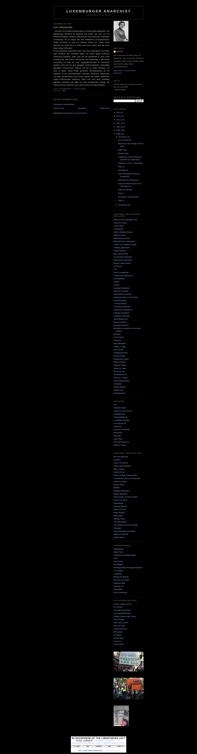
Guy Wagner (119, 564)
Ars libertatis (118, 229)
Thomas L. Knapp (121, 378)
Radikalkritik (118, 503)
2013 (118, 116)
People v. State (119, 347)
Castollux (117, 460)
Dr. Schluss (118, 607)
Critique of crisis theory (123, 411)
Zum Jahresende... (125, 140)
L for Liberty (118, 571)
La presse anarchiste (122, 307)
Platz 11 (121, 193)
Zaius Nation (119, 644)
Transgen (117, 528)
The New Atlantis (120, 522)
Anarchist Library (120, 223)
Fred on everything (121, 272)
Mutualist (117, 334)
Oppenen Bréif (119, 583)
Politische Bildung (125, 190)
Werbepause (123, 170)
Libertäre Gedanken (121, 313)
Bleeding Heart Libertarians (124, 241)
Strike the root (119, 371)
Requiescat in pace (121, 359)
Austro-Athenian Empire (123, 232)
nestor (119, 51)
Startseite (82, 108)
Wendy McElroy (120, 387)
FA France (118, 266)
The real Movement (121, 442)
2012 (118, 120)
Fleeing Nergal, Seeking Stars (125, 475)
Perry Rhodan (119, 619)
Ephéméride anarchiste (123, 260)
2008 (118, 134)
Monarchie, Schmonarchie (128, 197)
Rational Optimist (120, 506)
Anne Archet (118, 226)
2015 (118, 113)
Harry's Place (119, 485)
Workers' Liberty (120, 445)
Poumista (117, 436)
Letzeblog (117, 574)
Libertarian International (123, 310)
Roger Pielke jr (119, 512)
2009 (118, 130)
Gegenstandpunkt (121, 417)
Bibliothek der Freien (122, 238)
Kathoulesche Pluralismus (128, 180)
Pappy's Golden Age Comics (125, 616)
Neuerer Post (58, 108)
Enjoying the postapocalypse (125, 555)
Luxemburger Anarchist (98, 11)
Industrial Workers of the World (126, 297)
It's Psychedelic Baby (122, 613)
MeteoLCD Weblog (121, 577)
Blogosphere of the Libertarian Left (98, 743)
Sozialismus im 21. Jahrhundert (130, 163)
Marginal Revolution (121, 491)
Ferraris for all (119, 472)
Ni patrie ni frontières (122, 429)
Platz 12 (121, 200)
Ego (64, 90)
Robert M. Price (120, 509)
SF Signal (117, 635)
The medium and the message (126, 525)
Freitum (117, 285)
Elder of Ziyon (119, 469)
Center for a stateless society (125, 244)
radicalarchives (119, 393)
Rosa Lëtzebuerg (120, 592)
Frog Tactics (118, 561)
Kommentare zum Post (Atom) (75, 113)
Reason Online (119, 356)
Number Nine (123, 153)
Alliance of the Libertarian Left (125, 220)
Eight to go (122, 150)
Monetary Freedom (121, 325)
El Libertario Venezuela (123, 257)
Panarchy (117, 340)
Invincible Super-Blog (122, 610)
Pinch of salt (118, 350)
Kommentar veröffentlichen (64, 104)
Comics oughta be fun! (122, 604)
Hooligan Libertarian (121, 288)
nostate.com (118, 390)
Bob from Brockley (121, 457)
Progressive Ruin (120, 629)
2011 (118, 123)
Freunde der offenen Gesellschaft (127, 478)
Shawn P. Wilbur (120, 365)
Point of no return (120, 500)
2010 (118, 127)
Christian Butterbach (122, 248)
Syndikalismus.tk (120, 374)
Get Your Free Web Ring (90, 750)
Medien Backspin (120, 494)
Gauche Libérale (120, 482)
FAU (115, 269)
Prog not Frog (119, 626)
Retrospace (118, 632)
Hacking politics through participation (128, 568)
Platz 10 (121, 167)
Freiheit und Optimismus (123, 276)
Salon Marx (118, 439)
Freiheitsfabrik (119, 279)
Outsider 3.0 (118, 586)
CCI (115, 405)
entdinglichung (119, 414)
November (122, 205)
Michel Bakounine (121, 319)
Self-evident (118, 516)
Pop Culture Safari (121, 623)
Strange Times (119, 519)
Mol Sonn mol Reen (121, 580)
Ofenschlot (118, 433)
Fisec (116, 558)
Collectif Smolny (120, 408)
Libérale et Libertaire (122, 316)
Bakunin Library (120, 235)
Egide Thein (118, 552)
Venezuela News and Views (124, 531)
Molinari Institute (120, 322)
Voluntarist (118, 384)
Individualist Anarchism (123, 294)
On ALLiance (119, 337)
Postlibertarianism (121, 353)
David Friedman (120, 251)
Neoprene (117, 426)
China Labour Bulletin (122, 466)
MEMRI (116, 488)
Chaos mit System (121, 463)
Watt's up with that (121, 534)
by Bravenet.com (111, 750)
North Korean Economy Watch (125, 497)
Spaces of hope (120, 368)
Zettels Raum (119, 537)
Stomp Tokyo (119, 638)
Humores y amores (121, 291)
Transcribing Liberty (121, 381)
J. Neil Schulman (120, 303)
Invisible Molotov (120, 300)
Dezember (122, 137)
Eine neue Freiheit (121, 254)
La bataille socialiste (121, 420)
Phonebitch (118, 589)
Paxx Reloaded (120, 343)
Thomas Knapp (104, 741)
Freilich (116, 282)
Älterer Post (104, 108)
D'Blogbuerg (118, 549)
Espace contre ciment (122, 263)
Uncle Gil (117, 641)
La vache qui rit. (120, 423)
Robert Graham (120, 362)
